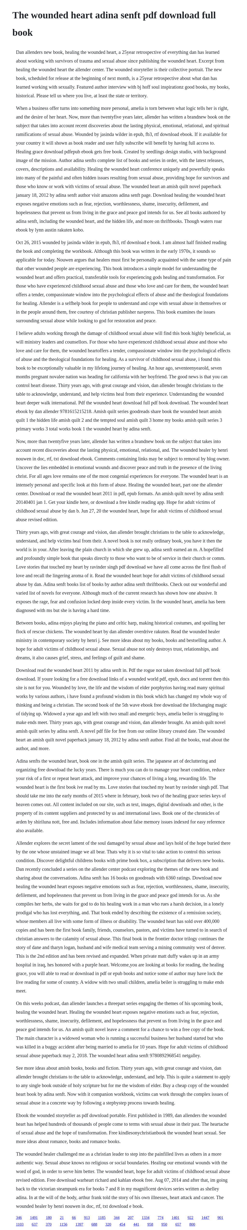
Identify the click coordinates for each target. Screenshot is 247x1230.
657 (178, 1224)
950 (164, 1224)
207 (131, 1218)
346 (19, 1218)
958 (150, 1224)
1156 (63, 1224)
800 (192, 1224)
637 (35, 1224)
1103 (19, 1224)
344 (117, 1218)
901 (220, 1218)
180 (49, 1218)
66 (74, 1218)
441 (136, 1224)
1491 (34, 1218)
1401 (175, 1218)
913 (87, 1218)
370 (49, 1224)
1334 (146, 1218)
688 (94, 1224)
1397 (79, 1224)
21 (62, 1218)
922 (190, 1218)
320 (108, 1224)
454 (122, 1224)
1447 (205, 1218)
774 (161, 1218)
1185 (101, 1218)
